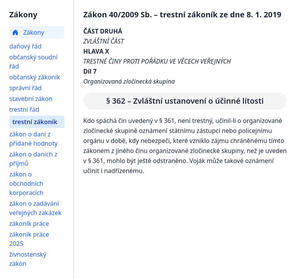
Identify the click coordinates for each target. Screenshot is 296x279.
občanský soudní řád (33, 62)
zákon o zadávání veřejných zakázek (35, 208)
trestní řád (24, 109)
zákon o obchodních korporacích (26, 183)
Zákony (28, 32)
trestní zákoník (34, 122)
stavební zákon (30, 98)
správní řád (25, 88)
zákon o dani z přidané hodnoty (33, 139)
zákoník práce (29, 223)
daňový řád (25, 46)
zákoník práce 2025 (29, 239)
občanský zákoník (34, 77)
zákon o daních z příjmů (33, 159)
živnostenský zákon (27, 259)
